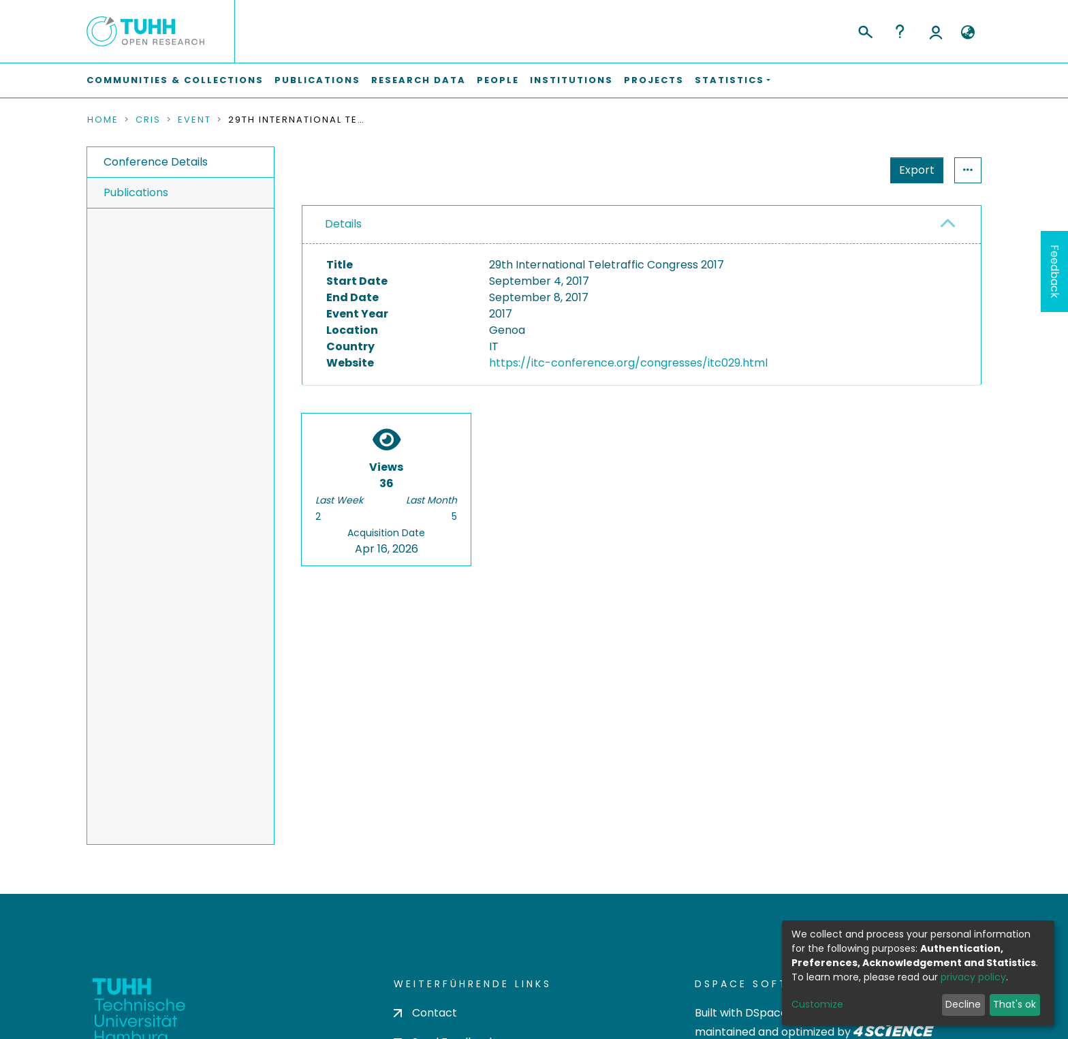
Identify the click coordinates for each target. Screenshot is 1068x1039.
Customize (817, 1004)
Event (194, 120)
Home (103, 120)
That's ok (1014, 1004)
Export (850, 170)
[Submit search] (864, 30)
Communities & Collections (175, 80)
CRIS (148, 120)
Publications (317, 80)
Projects (654, 80)
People (498, 80)
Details (343, 224)
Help (899, 31)
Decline (963, 1004)
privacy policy (973, 977)
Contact (425, 1013)
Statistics (912, 170)
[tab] (641, 225)
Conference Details (156, 162)
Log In (935, 31)
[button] (967, 33)
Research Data (418, 80)
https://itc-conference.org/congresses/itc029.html (628, 363)
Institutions (571, 80)
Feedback (1055, 271)
